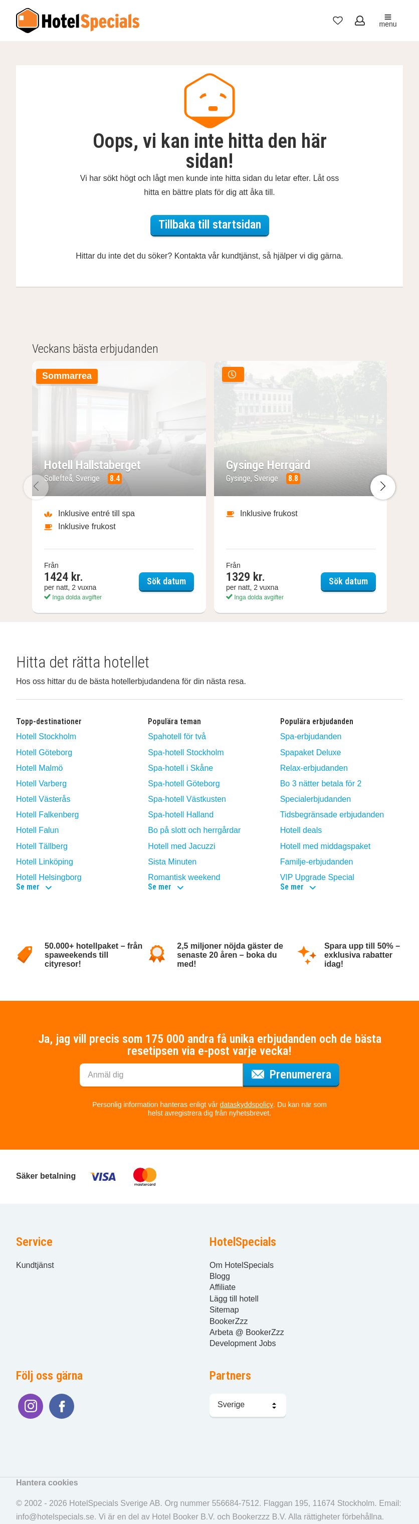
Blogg (220, 1276)
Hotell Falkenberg (47, 814)
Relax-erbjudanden (314, 768)
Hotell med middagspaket (325, 846)
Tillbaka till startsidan (209, 224)
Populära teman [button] (174, 722)
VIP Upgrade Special (317, 877)
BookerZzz (229, 1321)
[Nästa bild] (382, 487)
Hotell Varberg (41, 783)
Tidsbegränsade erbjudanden (332, 814)
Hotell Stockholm (46, 736)
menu (387, 21)
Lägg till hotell (234, 1298)
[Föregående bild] (36, 487)
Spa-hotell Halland (181, 814)
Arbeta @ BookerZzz (247, 1332)
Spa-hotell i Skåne (180, 768)
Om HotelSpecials (242, 1265)
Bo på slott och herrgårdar (194, 830)
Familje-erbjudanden (316, 861)
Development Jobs (243, 1343)
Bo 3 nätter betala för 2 (321, 783)
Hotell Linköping (44, 861)
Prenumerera (295, 1072)
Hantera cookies (47, 1482)
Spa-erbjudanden (311, 736)
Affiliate (223, 1287)
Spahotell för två (177, 736)
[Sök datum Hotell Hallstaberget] (119, 487)
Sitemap (224, 1309)
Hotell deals (301, 830)
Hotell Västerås (43, 799)
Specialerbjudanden (315, 799)
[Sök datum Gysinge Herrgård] (301, 487)
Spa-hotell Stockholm (186, 752)
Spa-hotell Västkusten (187, 799)
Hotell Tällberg (42, 846)
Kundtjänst (35, 1265)
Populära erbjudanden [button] (316, 722)
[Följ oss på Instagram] (30, 1406)
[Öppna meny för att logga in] (361, 21)
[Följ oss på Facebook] (61, 1406)
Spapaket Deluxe (310, 752)
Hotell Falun (37, 830)
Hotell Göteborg (44, 752)
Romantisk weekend (184, 877)
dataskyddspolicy (247, 1105)
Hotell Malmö (39, 768)
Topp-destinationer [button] (49, 722)
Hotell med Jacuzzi (181, 846)
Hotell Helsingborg (49, 877)
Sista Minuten (172, 861)
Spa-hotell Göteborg (184, 783)
